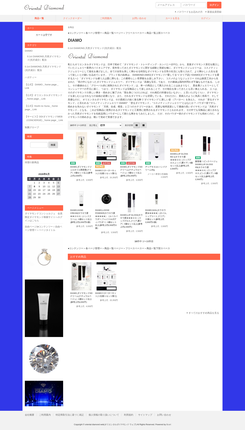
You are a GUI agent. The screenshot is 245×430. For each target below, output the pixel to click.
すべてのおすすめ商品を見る (204, 313)
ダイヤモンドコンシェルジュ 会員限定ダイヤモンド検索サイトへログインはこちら (43, 217)
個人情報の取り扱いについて (104, 414)
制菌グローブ (32, 127)
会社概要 (29, 414)
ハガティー (31, 77)
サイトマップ (145, 414)
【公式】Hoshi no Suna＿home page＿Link (41, 108)
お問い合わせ (139, 18)
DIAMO (28, 50)
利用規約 (128, 414)
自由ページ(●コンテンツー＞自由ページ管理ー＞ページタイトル (43, 228)
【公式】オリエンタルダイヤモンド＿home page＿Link (43, 97)
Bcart (168, 424)
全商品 (71, 27)
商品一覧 (39, 18)
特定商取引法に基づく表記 (70, 414)
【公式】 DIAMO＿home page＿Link (42, 86)
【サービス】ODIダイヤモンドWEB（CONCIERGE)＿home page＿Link (44, 118)
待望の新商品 (32, 162)
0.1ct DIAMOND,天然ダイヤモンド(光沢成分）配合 (94, 48)
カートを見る (172, 18)
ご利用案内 (106, 18)
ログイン (205, 18)
